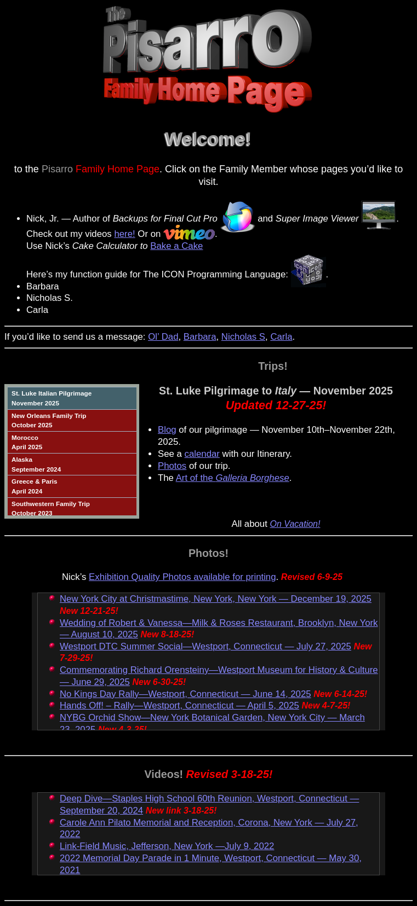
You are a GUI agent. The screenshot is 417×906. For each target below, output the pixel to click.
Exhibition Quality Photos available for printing (182, 577)
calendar (202, 454)
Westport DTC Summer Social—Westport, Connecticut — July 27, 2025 (205, 646)
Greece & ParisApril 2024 (35, 486)
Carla (281, 337)
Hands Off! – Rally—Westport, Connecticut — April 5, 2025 (179, 705)
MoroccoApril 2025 (27, 442)
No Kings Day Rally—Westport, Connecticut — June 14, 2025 (185, 694)
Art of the (232, 478)
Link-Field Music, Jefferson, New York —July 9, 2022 (167, 846)
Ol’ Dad (163, 337)
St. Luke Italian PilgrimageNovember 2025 (52, 398)
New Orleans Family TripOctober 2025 (49, 420)
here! (124, 234)
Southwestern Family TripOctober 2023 (51, 508)
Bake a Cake (176, 246)
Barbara (200, 337)
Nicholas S (243, 337)
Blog (167, 430)
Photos (172, 466)
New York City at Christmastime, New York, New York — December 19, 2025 (216, 599)
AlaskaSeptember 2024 (36, 464)
